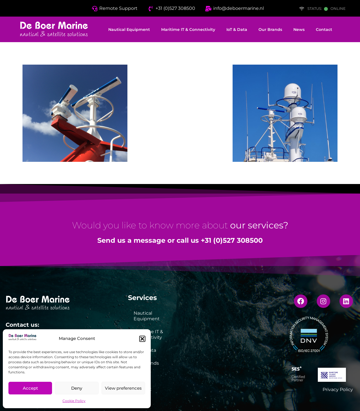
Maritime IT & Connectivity (188, 29)
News (299, 29)
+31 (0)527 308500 (232, 240)
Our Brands (270, 29)
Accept (30, 388)
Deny (76, 388)
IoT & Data (236, 29)
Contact (324, 29)
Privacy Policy (338, 389)
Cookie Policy (74, 401)
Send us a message (131, 240)
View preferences (123, 388)
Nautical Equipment (129, 29)
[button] (142, 339)
